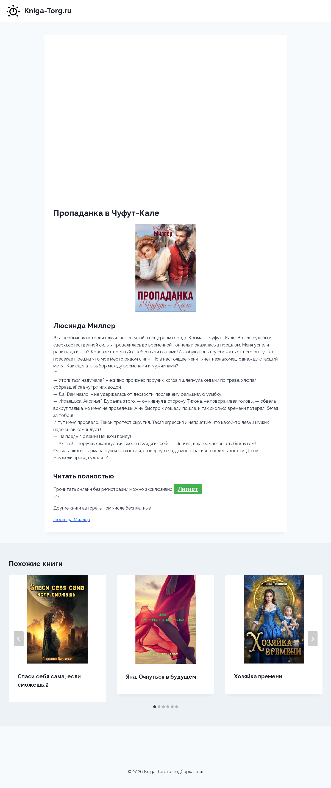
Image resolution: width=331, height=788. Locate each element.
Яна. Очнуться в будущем (161, 676)
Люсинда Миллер (71, 519)
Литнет (188, 489)
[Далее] (313, 638)
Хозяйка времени (258, 676)
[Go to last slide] (19, 638)
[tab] (154, 706)
